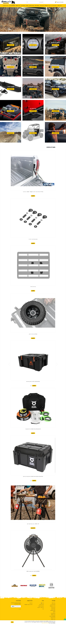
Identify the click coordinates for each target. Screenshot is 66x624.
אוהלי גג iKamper (48, 5)
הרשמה (58, 2)
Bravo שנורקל (23, 5)
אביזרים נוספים (5, 5)
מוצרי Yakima (18, 5)
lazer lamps (37, 5)
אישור (12, 622)
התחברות (61, 2)
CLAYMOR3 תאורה (12, 5)
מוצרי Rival (59, 5)
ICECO (27, 5)
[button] (5, 19)
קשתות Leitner (31, 5)
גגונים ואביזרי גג (53, 5)
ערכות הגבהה (42, 5)
